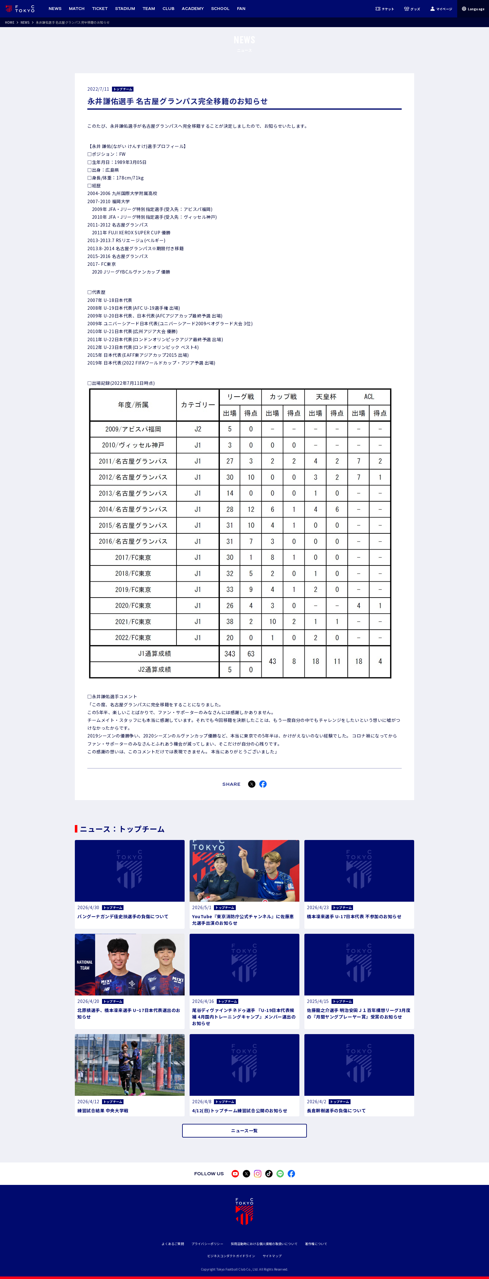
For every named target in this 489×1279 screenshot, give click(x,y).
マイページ (441, 8)
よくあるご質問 (173, 1243)
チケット (385, 8)
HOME (9, 22)
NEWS (25, 22)
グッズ (412, 8)
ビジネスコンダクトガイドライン (231, 1255)
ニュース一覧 (244, 1130)
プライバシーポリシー (207, 1243)
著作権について (316, 1243)
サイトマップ (272, 1255)
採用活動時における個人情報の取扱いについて (264, 1243)
